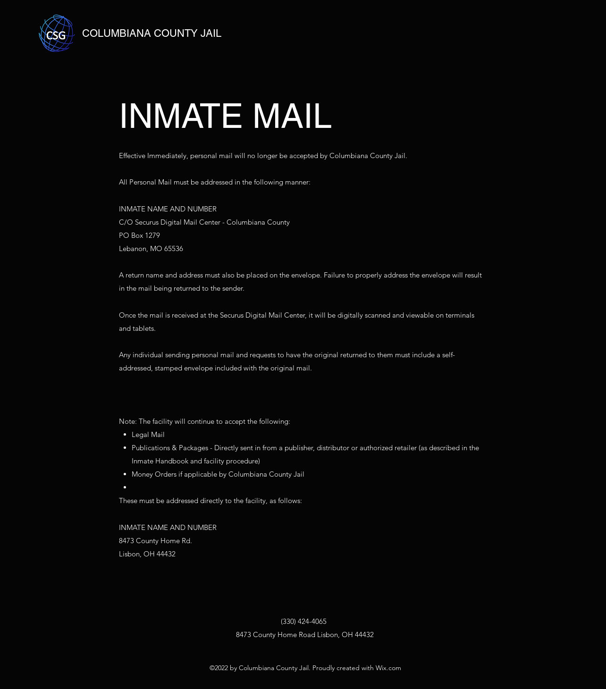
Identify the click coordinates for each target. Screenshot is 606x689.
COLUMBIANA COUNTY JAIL (151, 33)
